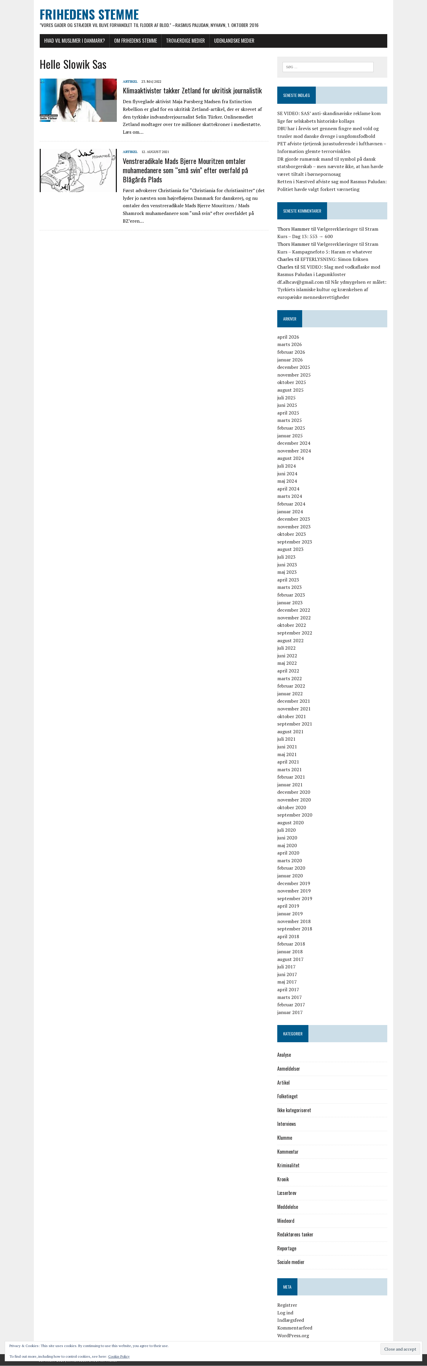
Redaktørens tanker (296, 1234)
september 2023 (295, 541)
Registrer (287, 1305)
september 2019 (295, 898)
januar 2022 (290, 693)
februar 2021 (291, 777)
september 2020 (295, 815)
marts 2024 (290, 496)
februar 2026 (291, 352)
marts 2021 (290, 769)
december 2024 (294, 443)
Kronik (283, 1179)
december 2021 (294, 701)
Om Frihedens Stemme (134, 40)
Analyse (284, 1055)
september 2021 (295, 724)
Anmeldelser (289, 1068)
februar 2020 (291, 868)
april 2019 (288, 906)
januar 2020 (290, 876)
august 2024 (291, 458)
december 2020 (294, 792)
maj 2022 (287, 663)
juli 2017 (287, 967)
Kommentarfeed (295, 1327)
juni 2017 (287, 974)
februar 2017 (291, 1005)
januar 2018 (290, 951)
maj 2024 (287, 481)
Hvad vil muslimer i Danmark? (73, 40)
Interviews (287, 1124)
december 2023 (294, 519)
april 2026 (288, 337)
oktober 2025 (292, 382)
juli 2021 (287, 739)
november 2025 (294, 375)
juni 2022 (287, 655)
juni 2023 (287, 564)
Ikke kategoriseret (294, 1110)
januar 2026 (290, 359)
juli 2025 (287, 397)
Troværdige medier (184, 40)
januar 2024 (290, 511)
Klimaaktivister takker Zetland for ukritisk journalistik (191, 90)
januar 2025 (290, 435)
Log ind (286, 1312)
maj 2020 (287, 845)
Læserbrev (287, 1193)
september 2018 (295, 929)
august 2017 (291, 959)
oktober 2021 (292, 716)
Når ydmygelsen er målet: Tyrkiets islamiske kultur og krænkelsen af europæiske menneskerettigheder (332, 289)
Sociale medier (291, 1262)
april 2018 (288, 936)
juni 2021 (287, 746)
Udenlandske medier (233, 40)
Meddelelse (288, 1207)
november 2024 (294, 450)
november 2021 (294, 708)
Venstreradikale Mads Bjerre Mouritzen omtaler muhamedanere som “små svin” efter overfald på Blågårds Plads (184, 169)
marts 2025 (290, 420)
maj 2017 (287, 982)
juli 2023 (287, 557)
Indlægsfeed (291, 1320)
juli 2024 (287, 466)
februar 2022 (291, 686)
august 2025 (291, 390)
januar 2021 (290, 784)
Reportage (287, 1248)
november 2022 (294, 617)
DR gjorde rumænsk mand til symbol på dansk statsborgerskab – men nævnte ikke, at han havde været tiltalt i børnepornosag (330, 166)
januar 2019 (290, 913)
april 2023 (288, 579)
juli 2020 (287, 830)
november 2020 (294, 800)
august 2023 (291, 549)
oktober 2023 (292, 534)
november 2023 (294, 526)
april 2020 (288, 853)
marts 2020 (290, 860)
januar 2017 (290, 1012)
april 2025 (288, 412)
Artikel (129, 81)
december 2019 (294, 883)
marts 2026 (290, 344)
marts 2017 (290, 997)
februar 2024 (291, 504)
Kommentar (288, 1151)
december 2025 (294, 367)
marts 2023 (290, 587)
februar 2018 (291, 944)
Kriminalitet (289, 1165)
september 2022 (295, 633)
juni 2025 (287, 405)
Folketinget (288, 1096)
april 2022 (288, 670)
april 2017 (288, 989)
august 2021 (291, 731)
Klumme (285, 1138)
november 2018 (294, 921)
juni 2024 (287, 473)
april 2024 (288, 488)
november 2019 (294, 891)
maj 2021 (287, 754)
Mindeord (286, 1220)
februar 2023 (291, 595)
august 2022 (291, 640)
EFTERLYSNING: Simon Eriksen (335, 259)
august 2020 (291, 822)
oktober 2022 (292, 625)
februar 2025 (291, 428)
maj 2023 (287, 572)
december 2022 (294, 610)
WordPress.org (293, 1335)
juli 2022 (287, 648)
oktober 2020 (292, 807)
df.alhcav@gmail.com (301, 282)
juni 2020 (287, 838)
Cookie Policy (119, 1356)
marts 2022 (290, 678)
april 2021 (288, 762)
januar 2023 (290, 602)
